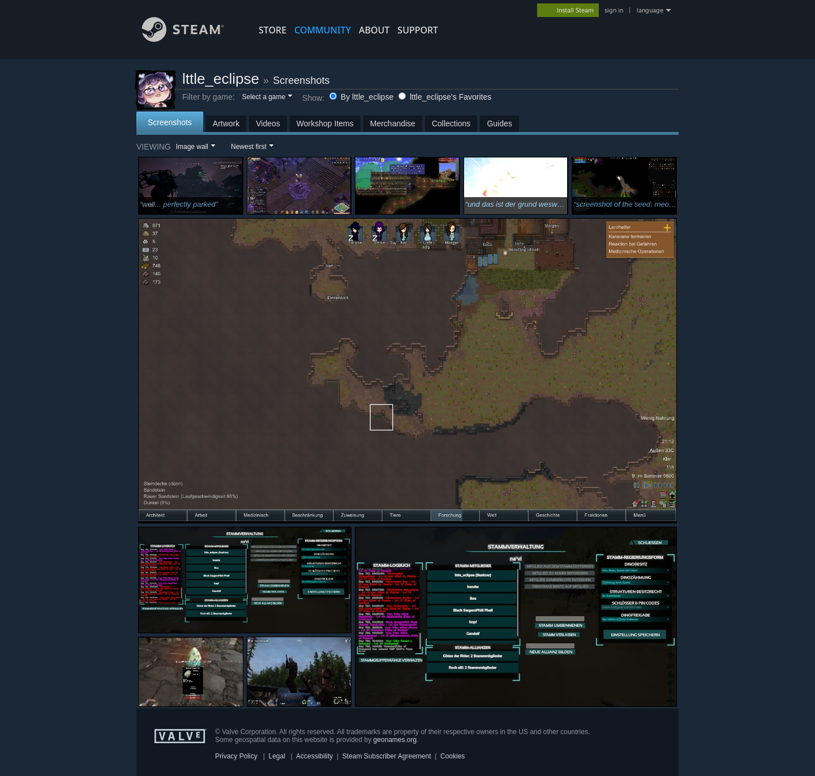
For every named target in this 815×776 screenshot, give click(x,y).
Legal (276, 756)
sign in (613, 10)
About (374, 30)
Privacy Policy (236, 756)
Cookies (452, 756)
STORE (272, 30)
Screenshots (301, 80)
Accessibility (314, 756)
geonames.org (395, 740)
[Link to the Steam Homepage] (191, 39)
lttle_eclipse (220, 78)
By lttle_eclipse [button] (362, 96)
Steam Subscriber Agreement (386, 756)
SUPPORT (417, 30)
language (650, 10)
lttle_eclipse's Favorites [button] (444, 96)
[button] (266, 97)
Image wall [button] (192, 147)
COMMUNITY (322, 30)
